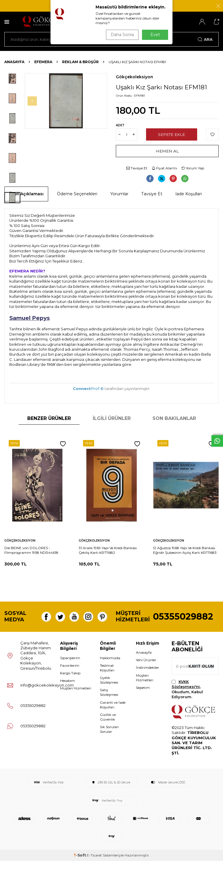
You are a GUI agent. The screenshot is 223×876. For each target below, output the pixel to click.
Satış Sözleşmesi (109, 707)
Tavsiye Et (137, 168)
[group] (66, 100)
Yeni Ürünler (146, 675)
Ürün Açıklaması (26, 193)
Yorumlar (119, 193)
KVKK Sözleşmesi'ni (186, 699)
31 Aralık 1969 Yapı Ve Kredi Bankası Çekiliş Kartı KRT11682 (108, 550)
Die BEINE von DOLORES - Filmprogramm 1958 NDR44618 (31, 550)
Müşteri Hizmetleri (75, 703)
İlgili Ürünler (112, 418)
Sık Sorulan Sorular (109, 744)
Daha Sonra (121, 34)
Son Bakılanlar (174, 418)
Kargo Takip (70, 688)
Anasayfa (14, 62)
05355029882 (183, 624)
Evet (155, 34)
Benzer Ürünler (49, 418)
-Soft (80, 870)
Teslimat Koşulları (107, 682)
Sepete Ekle (171, 134)
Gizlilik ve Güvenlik (108, 732)
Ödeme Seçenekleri (77, 193)
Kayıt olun (200, 681)
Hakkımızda (110, 673)
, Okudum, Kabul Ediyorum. (187, 704)
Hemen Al (167, 151)
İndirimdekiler (147, 682)
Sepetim (143, 702)
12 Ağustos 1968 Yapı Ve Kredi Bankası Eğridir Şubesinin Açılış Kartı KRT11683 (185, 550)
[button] (34, 101)
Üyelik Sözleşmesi (109, 695)
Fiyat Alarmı (164, 168)
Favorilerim (69, 680)
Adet (120, 125)
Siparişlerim (70, 673)
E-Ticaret (94, 870)
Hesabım (67, 696)
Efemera (43, 62)
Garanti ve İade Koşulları (112, 719)
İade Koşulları (188, 193)
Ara (205, 39)
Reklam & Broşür (80, 62)
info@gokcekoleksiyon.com (47, 700)
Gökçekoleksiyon (134, 76)
